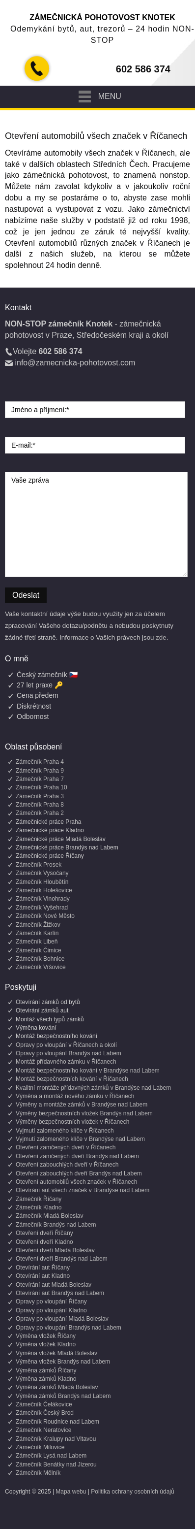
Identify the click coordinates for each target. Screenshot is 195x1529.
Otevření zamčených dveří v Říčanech (65, 1147)
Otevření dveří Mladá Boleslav (55, 1250)
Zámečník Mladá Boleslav (49, 1215)
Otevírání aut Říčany (43, 1267)
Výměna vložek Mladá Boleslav (56, 1353)
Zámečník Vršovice (41, 967)
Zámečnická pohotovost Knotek (102, 17)
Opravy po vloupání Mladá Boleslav (62, 1318)
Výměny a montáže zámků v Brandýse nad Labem (81, 1104)
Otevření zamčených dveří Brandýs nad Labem (77, 1156)
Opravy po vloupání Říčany (51, 1301)
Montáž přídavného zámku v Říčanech (66, 1061)
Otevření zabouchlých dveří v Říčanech (67, 1164)
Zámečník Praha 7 (40, 779)
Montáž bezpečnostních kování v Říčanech (72, 1078)
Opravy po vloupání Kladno (51, 1310)
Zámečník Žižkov (38, 924)
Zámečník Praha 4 (40, 761)
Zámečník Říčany (38, 1199)
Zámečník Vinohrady (43, 898)
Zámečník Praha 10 (41, 787)
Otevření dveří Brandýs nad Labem (62, 1258)
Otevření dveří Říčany (44, 1233)
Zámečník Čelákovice (44, 1404)
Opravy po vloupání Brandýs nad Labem (68, 1053)
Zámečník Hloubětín (42, 881)
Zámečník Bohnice (40, 958)
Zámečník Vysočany (42, 873)
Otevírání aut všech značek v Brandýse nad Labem (82, 1190)
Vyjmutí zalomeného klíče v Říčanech (65, 1130)
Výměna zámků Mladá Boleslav (57, 1387)
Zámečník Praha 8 (40, 804)
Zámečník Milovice (40, 1447)
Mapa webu (71, 1491)
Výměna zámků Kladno (46, 1378)
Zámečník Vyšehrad (42, 907)
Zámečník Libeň (36, 941)
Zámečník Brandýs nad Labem (56, 1224)
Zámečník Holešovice (44, 890)
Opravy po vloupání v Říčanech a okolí (66, 1044)
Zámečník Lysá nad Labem (51, 1455)
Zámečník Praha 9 (40, 770)
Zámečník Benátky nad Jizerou (56, 1464)
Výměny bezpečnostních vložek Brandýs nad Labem (84, 1113)
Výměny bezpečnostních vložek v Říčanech (72, 1121)
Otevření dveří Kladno (44, 1241)
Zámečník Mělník (38, 1472)
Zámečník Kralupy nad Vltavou (56, 1438)
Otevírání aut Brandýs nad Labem (60, 1293)
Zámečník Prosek (38, 864)
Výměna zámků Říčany (46, 1370)
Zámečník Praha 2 (40, 813)
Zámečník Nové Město (45, 915)
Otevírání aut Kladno (43, 1275)
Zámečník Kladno (38, 1207)
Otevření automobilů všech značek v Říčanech (76, 1181)
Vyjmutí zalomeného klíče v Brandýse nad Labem (80, 1139)
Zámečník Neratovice (43, 1430)
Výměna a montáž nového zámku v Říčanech (75, 1096)
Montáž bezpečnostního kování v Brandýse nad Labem (88, 1070)
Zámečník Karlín (37, 933)
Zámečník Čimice (38, 950)
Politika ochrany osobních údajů (132, 1491)
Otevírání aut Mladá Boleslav (53, 1284)
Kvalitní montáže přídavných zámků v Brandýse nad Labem (93, 1087)
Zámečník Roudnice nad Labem (57, 1421)
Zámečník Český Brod (45, 1412)
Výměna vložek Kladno (46, 1344)
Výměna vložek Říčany (46, 1336)
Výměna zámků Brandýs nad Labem (63, 1396)
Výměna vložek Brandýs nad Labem (63, 1361)
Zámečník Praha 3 (40, 796)
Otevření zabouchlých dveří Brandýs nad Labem (79, 1173)
